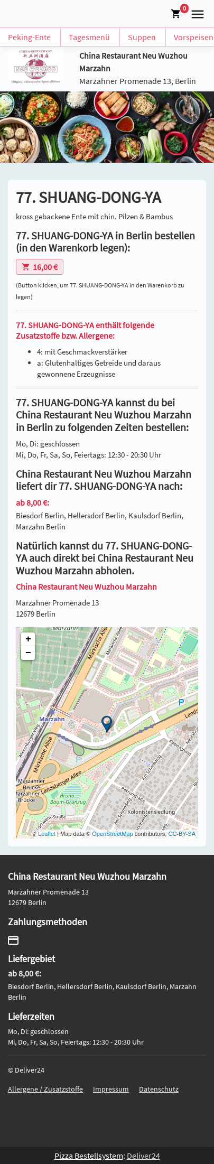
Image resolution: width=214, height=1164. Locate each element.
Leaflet (46, 834)
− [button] (28, 653)
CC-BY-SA (182, 834)
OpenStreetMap (112, 834)
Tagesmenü (89, 37)
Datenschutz (159, 1089)
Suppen (142, 37)
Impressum (111, 1089)
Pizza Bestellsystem (88, 1155)
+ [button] (28, 639)
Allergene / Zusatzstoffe (45, 1089)
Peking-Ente (29, 37)
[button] (195, 12)
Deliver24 (143, 1155)
